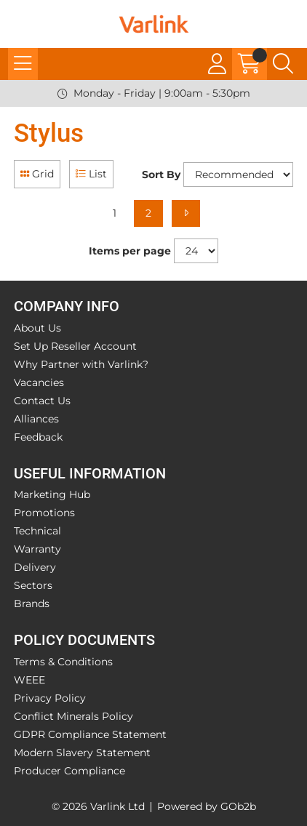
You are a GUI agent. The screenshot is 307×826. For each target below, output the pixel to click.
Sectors (33, 585)
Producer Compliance (69, 770)
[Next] (186, 213)
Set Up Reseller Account (75, 346)
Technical (37, 530)
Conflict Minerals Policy (73, 716)
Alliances (36, 418)
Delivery (35, 567)
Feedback (38, 437)
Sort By (161, 174)
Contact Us (42, 400)
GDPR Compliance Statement (90, 734)
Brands (31, 603)
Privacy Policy (50, 698)
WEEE (29, 679)
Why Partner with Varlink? (81, 364)
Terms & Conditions (63, 661)
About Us (37, 327)
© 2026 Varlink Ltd (98, 806)
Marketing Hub (52, 494)
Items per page (130, 250)
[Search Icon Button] (283, 64)
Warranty (37, 549)
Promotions (44, 512)
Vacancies (39, 382)
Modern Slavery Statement (82, 752)
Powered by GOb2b (206, 806)
